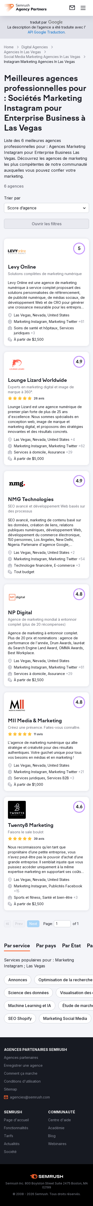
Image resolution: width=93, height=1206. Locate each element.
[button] (46, 208)
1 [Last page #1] (77, 924)
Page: (48, 924)
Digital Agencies (35, 47)
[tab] (17, 946)
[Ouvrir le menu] (83, 8)
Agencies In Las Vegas (22, 52)
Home (9, 47)
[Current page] (62, 924)
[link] (72, 8)
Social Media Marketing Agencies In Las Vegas (42, 57)
